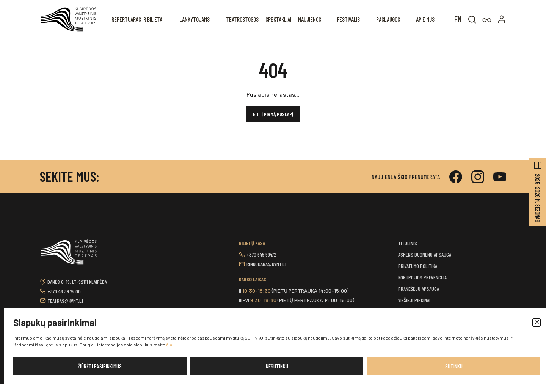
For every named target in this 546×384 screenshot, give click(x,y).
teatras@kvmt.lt (65, 300)
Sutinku (454, 366)
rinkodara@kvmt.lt (266, 264)
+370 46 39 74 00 (64, 291)
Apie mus (426, 19)
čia (169, 344)
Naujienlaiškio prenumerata (406, 176)
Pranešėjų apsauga (418, 288)
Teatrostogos (245, 19)
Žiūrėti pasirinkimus (100, 366)
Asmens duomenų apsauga (424, 254)
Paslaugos (389, 19)
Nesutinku (277, 366)
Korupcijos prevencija (422, 277)
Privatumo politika (417, 266)
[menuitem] (457, 18)
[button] (536, 322)
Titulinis (407, 243)
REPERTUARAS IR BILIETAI (142, 19)
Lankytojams (198, 19)
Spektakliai (281, 19)
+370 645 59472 (261, 254)
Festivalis (350, 19)
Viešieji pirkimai (414, 300)
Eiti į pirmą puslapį (273, 114)
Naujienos (312, 19)
